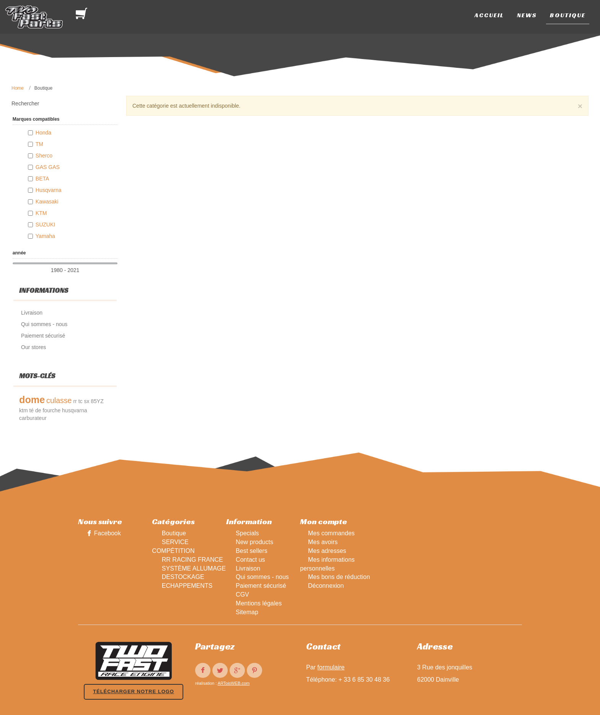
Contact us (250, 559)
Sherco (44, 156)
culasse (59, 400)
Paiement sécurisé (261, 585)
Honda (43, 133)
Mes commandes (331, 533)
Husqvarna (49, 190)
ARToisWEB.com (234, 683)
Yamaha (45, 236)
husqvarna (74, 410)
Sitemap (247, 612)
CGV (242, 594)
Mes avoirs (323, 542)
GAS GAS (48, 167)
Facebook (107, 533)
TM (39, 144)
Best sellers (251, 551)
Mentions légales (259, 603)
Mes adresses (327, 551)
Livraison (248, 568)
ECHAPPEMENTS (187, 585)
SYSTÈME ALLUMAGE (194, 568)
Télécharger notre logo (133, 691)
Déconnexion (326, 585)
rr (75, 401)
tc (80, 401)
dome (32, 399)
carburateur (33, 418)
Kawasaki (47, 201)
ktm (23, 410)
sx (86, 401)
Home (17, 88)
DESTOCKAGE (183, 577)
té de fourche (44, 410)
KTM (41, 213)
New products (254, 542)
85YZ (97, 401)
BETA (42, 178)
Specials (247, 533)
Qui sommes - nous (262, 577)
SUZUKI (45, 224)
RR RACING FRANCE (192, 559)
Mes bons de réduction (339, 577)
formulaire (330, 667)
